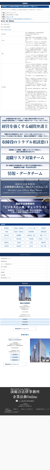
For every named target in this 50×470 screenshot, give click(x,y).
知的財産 (19, 246)
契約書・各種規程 (18, 228)
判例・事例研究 (4, 266)
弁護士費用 (3, 275)
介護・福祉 (43, 246)
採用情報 (2, 272)
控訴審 (19, 242)
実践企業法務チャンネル (6, 277)
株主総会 (6, 235)
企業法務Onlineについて (6, 258)
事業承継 (19, 239)
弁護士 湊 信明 (9, 16)
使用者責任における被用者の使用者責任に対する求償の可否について (19, 18)
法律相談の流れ (4, 261)
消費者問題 (43, 231)
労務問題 (43, 228)
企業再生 (6, 246)
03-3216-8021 (16, 347)
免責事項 (15, 409)
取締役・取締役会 (18, 231)
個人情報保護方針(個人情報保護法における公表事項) (11, 411)
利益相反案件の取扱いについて (42, 409)
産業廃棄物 (31, 231)
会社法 (31, 246)
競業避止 (6, 242)
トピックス (3, 269)
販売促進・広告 (31, 235)
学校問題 (31, 239)
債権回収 (43, 242)
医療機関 (19, 235)
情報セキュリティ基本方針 (26, 409)
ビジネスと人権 (31, 228)
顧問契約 (6, 228)
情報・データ (43, 235)
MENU (48, 2)
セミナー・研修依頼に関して (6, 264)
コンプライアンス (6, 239)
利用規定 (7, 409)
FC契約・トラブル (43, 239)
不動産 (6, 231)
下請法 (31, 242)
